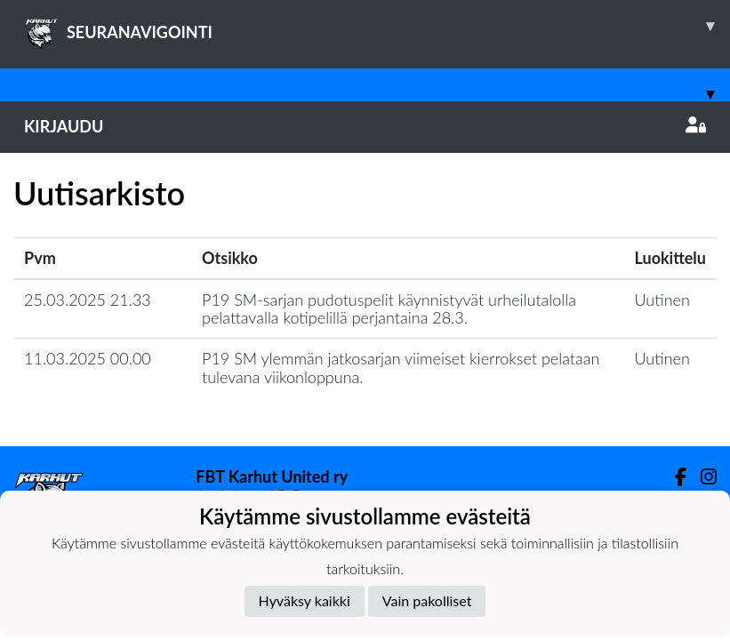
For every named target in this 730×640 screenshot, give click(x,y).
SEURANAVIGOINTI (377, 26)
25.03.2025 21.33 (87, 299)
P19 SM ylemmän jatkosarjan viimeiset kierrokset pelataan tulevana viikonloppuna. (400, 367)
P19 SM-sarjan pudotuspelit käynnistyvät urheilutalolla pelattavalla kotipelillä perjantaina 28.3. (389, 309)
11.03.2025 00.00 (87, 358)
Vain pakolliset (427, 600)
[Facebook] (673, 477)
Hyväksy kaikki (304, 600)
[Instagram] (701, 477)
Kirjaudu (365, 126)
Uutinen (662, 299)
